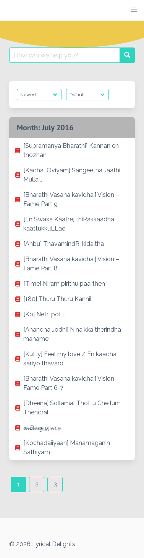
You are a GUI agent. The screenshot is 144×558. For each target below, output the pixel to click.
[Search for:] (64, 55)
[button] (134, 10)
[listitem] (72, 150)
